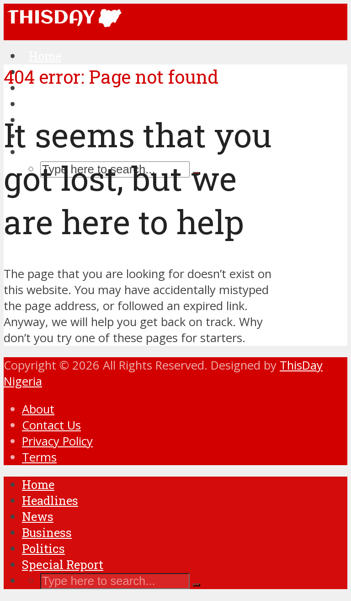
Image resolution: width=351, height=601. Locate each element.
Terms (39, 457)
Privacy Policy (57, 441)
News (37, 516)
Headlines (50, 500)
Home (38, 484)
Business (47, 532)
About (38, 409)
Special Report (62, 564)
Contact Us (51, 425)
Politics (43, 548)
